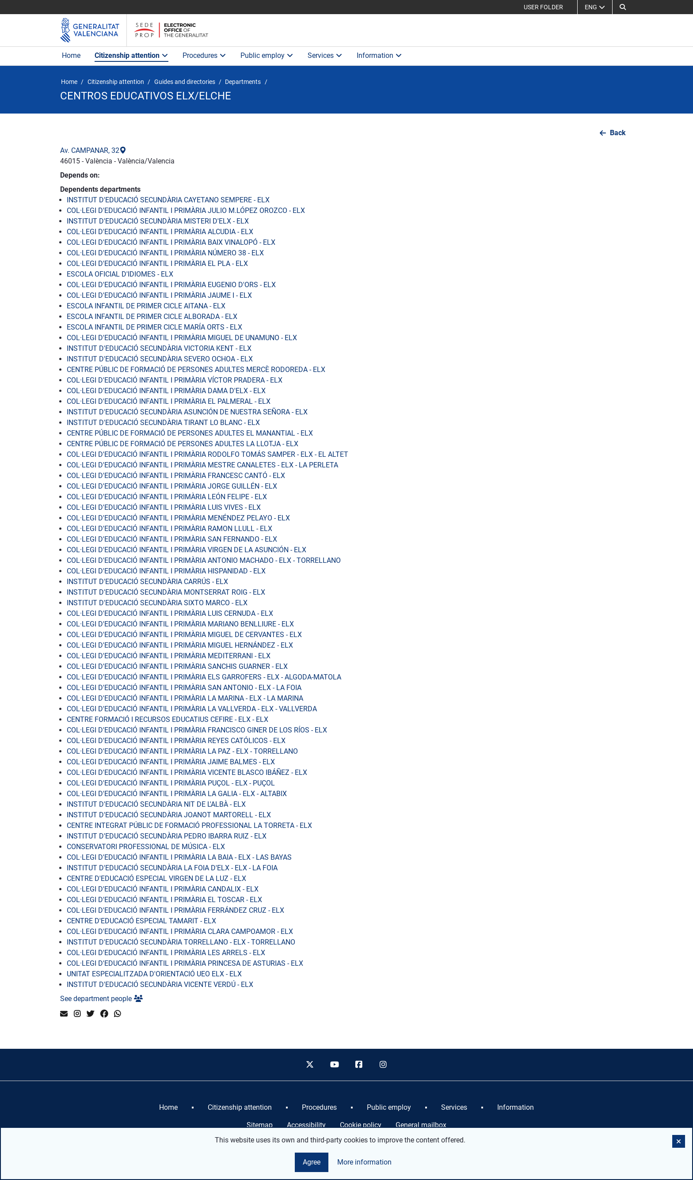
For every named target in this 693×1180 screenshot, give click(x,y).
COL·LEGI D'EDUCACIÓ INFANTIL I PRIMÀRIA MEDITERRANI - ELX (168, 656)
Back (618, 133)
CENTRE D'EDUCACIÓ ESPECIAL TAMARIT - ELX (141, 921)
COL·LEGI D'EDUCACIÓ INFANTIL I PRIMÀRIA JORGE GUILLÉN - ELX (172, 486)
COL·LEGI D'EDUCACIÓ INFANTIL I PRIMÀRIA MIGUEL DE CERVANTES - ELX (184, 634)
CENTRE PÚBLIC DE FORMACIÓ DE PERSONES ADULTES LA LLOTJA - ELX (182, 444)
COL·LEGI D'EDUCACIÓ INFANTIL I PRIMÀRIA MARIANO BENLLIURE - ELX (180, 624)
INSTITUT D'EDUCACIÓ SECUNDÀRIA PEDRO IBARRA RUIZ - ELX (167, 836)
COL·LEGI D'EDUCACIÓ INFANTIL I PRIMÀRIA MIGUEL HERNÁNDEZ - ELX (180, 645)
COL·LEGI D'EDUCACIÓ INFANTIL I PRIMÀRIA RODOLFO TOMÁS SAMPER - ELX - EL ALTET (207, 454)
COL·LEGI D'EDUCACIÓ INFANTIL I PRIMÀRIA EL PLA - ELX (157, 263)
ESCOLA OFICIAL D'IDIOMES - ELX (120, 274)
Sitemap (260, 1125)
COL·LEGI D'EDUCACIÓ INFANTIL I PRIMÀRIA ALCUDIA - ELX (160, 232)
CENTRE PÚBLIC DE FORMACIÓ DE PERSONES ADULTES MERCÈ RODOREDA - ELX (196, 369)
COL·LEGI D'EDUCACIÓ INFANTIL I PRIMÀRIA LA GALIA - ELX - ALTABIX (177, 793)
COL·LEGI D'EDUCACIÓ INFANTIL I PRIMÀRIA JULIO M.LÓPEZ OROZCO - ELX (186, 210)
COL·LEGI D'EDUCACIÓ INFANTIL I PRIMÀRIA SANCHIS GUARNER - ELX (177, 666)
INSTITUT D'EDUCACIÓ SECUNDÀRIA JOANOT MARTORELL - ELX (169, 815)
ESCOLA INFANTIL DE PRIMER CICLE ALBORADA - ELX (152, 316)
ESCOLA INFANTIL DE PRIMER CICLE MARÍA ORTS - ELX (154, 327)
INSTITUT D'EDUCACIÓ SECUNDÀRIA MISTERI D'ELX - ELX (158, 221)
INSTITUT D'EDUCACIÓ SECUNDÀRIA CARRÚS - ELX (147, 581)
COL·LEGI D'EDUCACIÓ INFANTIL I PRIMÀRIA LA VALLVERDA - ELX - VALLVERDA (192, 709)
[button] (623, 7)
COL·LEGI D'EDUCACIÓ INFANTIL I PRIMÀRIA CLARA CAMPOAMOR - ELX (180, 931)
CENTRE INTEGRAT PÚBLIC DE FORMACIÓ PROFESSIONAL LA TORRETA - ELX (189, 825)
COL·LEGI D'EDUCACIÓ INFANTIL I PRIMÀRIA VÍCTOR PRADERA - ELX (174, 380)
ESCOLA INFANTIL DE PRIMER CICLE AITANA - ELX (146, 306)
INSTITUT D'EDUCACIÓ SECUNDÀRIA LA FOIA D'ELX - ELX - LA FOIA (172, 868)
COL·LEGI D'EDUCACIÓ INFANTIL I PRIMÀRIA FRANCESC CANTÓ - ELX (176, 475)
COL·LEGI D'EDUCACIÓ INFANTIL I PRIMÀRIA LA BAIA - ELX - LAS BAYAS (179, 857)
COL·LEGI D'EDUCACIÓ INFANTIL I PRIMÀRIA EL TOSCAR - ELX (164, 899)
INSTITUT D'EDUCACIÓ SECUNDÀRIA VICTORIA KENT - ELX (159, 348)
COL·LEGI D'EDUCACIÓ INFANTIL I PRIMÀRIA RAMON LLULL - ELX (169, 528)
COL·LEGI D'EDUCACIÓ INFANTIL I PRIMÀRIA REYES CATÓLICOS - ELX (176, 740)
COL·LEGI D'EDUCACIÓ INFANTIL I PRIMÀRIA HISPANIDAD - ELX (166, 571)
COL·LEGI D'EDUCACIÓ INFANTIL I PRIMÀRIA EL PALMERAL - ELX (168, 401)
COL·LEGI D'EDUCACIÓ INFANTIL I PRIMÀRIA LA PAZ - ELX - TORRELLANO (182, 751)
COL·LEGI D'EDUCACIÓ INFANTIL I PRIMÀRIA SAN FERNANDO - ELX (172, 539)
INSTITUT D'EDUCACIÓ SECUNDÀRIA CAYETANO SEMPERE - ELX (168, 200)
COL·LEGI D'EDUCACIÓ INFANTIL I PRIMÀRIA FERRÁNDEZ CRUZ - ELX (175, 910)
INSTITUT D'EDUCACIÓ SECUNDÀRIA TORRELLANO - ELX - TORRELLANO (181, 942)
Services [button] (325, 55)
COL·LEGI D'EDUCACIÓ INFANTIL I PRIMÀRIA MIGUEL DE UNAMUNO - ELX (182, 338)
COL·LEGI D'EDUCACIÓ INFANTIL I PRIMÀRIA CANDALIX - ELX (163, 889)
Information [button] (379, 55)
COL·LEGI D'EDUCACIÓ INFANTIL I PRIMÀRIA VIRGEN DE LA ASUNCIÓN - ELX (186, 550)
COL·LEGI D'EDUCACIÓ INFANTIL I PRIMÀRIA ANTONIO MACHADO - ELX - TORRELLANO (204, 560)
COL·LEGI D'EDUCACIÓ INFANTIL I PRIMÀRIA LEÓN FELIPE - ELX (167, 497)
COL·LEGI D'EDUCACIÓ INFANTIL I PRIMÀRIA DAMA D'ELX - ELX (166, 391)
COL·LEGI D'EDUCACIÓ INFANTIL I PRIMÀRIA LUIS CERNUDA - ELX (170, 613)
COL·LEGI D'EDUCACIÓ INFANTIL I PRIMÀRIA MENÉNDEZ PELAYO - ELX (178, 518)
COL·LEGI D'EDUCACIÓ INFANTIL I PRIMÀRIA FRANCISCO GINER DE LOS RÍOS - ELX (197, 730)
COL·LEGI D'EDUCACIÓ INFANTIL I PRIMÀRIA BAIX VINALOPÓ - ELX (171, 242)
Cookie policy (360, 1125)
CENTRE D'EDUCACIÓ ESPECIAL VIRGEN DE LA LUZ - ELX (156, 878)
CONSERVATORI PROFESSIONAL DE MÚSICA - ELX (146, 846)
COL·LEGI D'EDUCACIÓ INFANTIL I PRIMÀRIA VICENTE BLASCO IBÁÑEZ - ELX (187, 772)
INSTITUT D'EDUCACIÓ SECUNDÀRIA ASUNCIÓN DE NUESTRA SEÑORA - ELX (187, 412)
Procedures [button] (204, 55)
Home (71, 55)
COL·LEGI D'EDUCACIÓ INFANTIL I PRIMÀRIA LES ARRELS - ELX (166, 953)
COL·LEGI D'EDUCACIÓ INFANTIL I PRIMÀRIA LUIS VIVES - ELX (164, 507)
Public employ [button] (266, 55)
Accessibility (306, 1125)
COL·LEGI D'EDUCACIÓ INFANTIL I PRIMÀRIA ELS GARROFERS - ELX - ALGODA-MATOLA (204, 677)
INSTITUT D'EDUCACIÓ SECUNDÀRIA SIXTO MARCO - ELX (157, 603)
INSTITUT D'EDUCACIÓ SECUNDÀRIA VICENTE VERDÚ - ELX (160, 984)
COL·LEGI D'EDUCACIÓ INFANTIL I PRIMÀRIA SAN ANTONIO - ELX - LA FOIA (184, 687)
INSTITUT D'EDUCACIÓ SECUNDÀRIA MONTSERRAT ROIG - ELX (166, 592)
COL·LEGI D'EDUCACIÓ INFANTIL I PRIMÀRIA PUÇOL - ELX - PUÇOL (171, 783)
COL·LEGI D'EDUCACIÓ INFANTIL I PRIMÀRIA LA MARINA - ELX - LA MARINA (185, 698)
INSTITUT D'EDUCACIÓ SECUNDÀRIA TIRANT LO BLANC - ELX (163, 422)
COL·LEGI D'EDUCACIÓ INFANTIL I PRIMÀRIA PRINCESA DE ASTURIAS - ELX (185, 963)
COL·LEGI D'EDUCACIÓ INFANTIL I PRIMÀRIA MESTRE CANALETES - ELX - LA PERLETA (202, 465)
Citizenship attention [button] (131, 55)
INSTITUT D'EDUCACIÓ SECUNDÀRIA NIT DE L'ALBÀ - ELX (156, 804)
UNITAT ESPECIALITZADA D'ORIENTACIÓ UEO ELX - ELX (154, 974)
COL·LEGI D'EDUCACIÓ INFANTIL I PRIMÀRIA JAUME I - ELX (159, 295)
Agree (311, 1162)
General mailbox (421, 1125)
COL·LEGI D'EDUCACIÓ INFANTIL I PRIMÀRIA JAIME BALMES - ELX (171, 762)
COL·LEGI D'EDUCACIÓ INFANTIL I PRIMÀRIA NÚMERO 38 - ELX (165, 253)
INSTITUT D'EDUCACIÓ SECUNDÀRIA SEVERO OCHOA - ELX (160, 359)
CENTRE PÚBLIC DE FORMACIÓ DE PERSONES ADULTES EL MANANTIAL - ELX (190, 433)
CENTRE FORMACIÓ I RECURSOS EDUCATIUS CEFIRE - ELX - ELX (167, 719)
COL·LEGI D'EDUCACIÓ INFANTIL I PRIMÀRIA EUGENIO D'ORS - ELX (171, 285)
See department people (101, 998)
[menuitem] (168, 1107)
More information (364, 1162)
